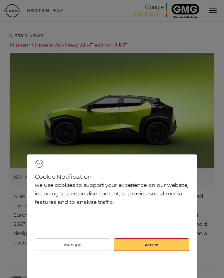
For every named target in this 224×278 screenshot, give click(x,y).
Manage (72, 244)
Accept (152, 244)
